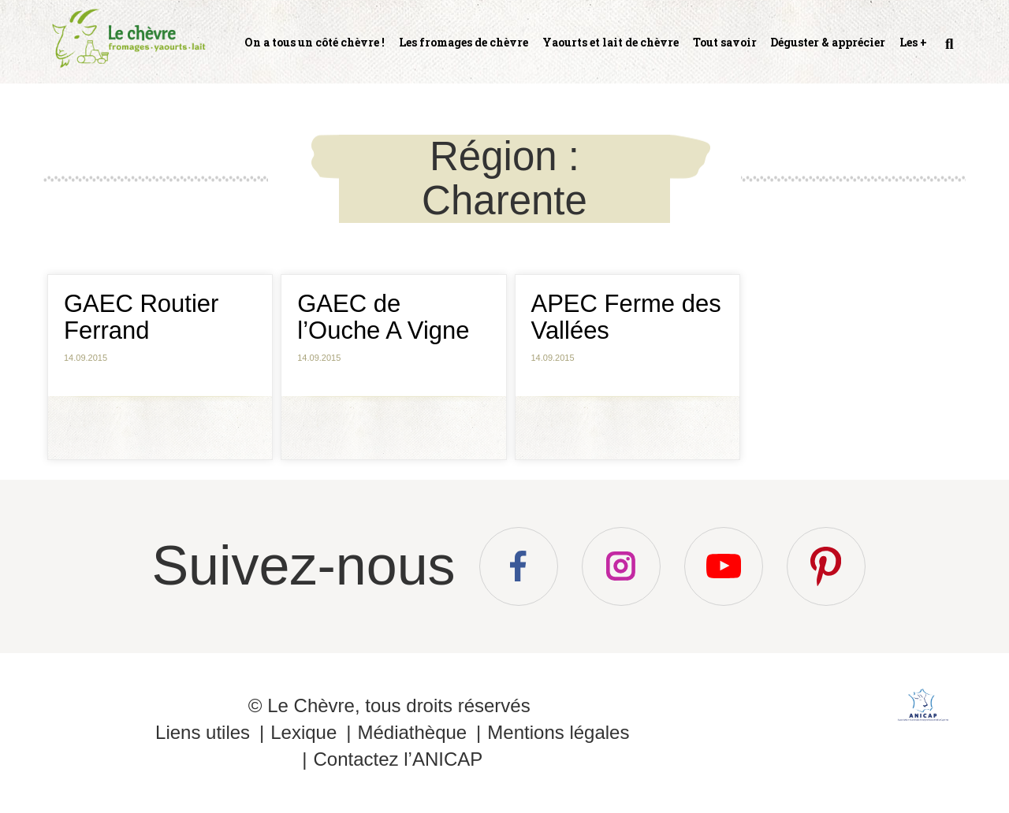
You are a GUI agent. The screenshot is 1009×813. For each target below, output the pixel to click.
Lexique (303, 732)
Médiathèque (412, 732)
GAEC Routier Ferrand (141, 317)
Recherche (947, 50)
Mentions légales (558, 732)
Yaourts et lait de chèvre (610, 42)
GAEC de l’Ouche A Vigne (383, 317)
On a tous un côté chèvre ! (314, 42)
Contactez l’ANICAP (397, 759)
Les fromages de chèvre (463, 42)
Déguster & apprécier (827, 42)
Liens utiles (202, 732)
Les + (913, 42)
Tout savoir (725, 42)
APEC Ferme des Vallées (626, 317)
